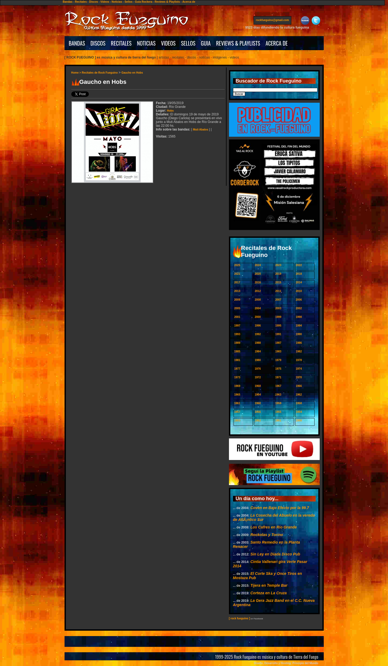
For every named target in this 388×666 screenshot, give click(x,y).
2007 (278, 299)
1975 (278, 368)
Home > (76, 72)
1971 (278, 377)
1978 (299, 360)
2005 (237, 308)
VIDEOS (168, 43)
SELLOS (188, 43)
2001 (237, 316)
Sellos (128, 1)
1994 (299, 325)
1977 (237, 368)
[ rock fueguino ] (239, 618)
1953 (237, 420)
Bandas (67, 1)
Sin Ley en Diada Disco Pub (275, 554)
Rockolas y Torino (266, 535)
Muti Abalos (200, 129)
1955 (278, 411)
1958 (299, 403)
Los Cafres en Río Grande (273, 527)
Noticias (117, 1)
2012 (258, 291)
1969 (237, 386)
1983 (278, 351)
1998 (299, 316)
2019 (278, 273)
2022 (299, 265)
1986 (299, 342)
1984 (258, 351)
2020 (258, 273)
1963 (278, 394)
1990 (299, 334)
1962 (299, 394)
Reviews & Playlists (167, 1)
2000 (258, 316)
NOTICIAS (146, 43)
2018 (299, 273)
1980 (258, 360)
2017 (237, 282)
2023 (278, 265)
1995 (278, 325)
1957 (237, 411)
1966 (299, 386)
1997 (237, 325)
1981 (237, 360)
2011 (278, 291)
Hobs (170, 110)
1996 (258, 325)
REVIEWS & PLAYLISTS (238, 43)
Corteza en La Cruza (268, 593)
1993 (237, 334)
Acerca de (188, 1)
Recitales (81, 1)
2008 (258, 299)
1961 (237, 403)
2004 (258, 308)
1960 (258, 403)
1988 (258, 342)
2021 (237, 273)
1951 (278, 420)
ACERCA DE (276, 43)
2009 (237, 299)
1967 (278, 386)
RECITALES (121, 43)
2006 (299, 299)
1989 (237, 342)
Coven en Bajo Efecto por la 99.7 (279, 508)
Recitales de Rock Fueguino (100, 72)
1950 (299, 420)
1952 (258, 420)
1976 (258, 368)
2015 (278, 282)
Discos (93, 1)
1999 (278, 316)
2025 (237, 265)
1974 (299, 368)
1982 (299, 351)
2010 (299, 291)
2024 (258, 265)
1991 (278, 334)
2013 (237, 291)
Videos (104, 1)
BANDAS (77, 43)
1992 (258, 334)
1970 (299, 377)
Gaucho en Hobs (132, 72)
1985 (237, 351)
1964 (258, 394)
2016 (258, 282)
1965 (237, 394)
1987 (278, 342)
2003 (278, 308)
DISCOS (98, 43)
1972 (258, 377)
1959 (278, 403)
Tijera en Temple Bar (268, 585)
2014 (299, 282)
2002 (299, 308)
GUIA (206, 43)
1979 (278, 360)
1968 (258, 386)
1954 (299, 411)
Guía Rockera (143, 1)
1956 (258, 411)
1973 (237, 377)
